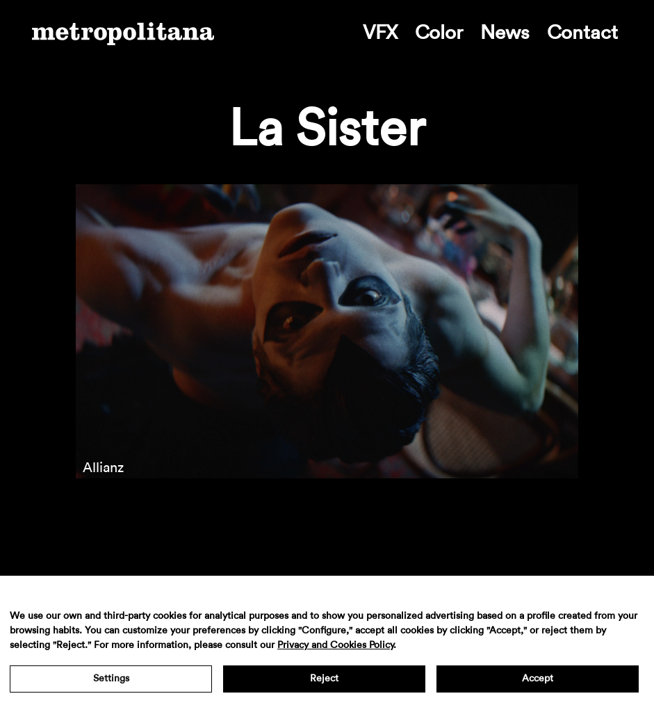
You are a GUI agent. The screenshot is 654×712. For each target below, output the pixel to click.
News (505, 32)
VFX (380, 32)
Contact (582, 32)
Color (439, 32)
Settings (111, 678)
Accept (537, 678)
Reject (324, 678)
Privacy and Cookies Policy (335, 645)
